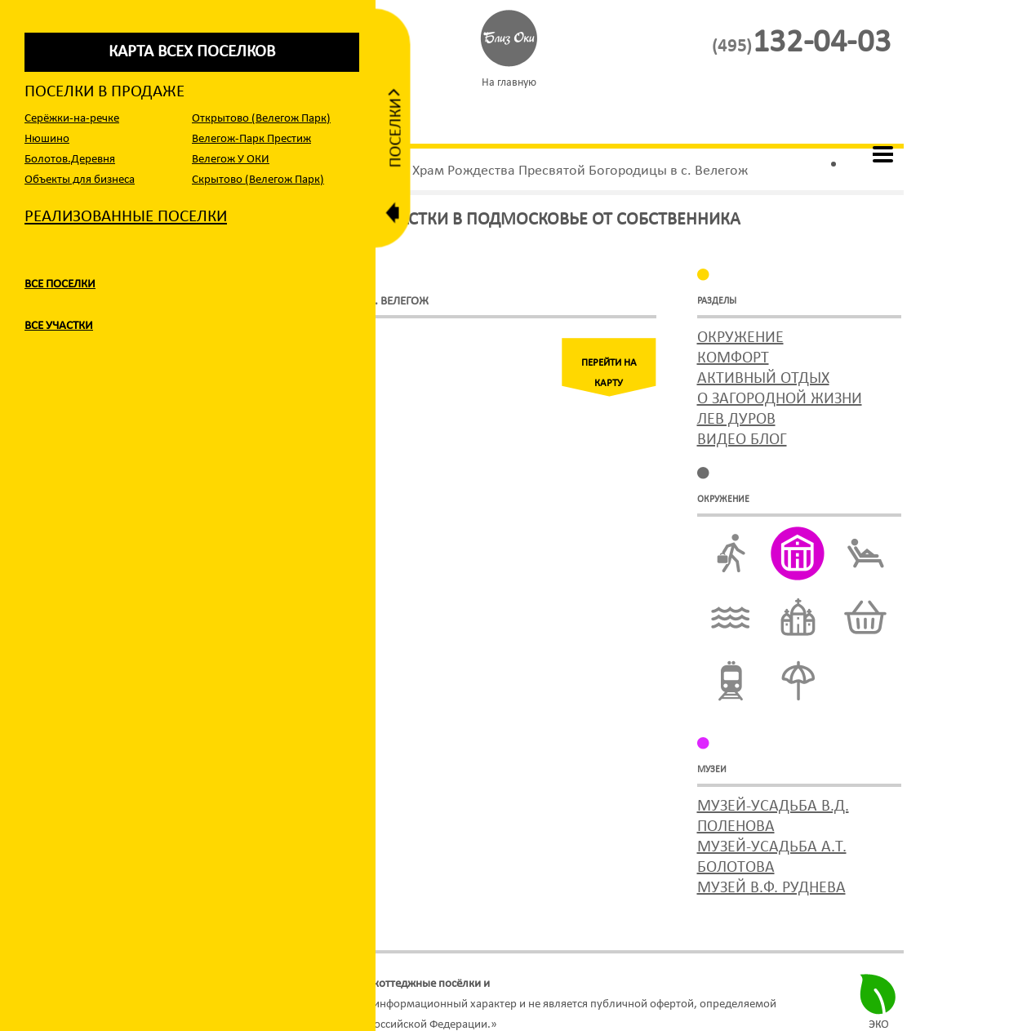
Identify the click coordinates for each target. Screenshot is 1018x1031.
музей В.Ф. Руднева (771, 888)
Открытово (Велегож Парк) (261, 119)
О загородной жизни (779, 399)
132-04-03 (801, 43)
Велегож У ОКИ (230, 159)
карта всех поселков (192, 51)
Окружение (740, 338)
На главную (509, 83)
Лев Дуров (736, 419)
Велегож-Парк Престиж (251, 139)
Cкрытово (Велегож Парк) (258, 180)
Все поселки (60, 284)
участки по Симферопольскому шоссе (589, 984)
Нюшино (46, 139)
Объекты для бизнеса (79, 180)
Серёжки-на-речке (71, 119)
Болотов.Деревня (69, 159)
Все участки (58, 326)
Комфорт (733, 358)
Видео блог (742, 440)
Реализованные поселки (125, 216)
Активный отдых (763, 379)
